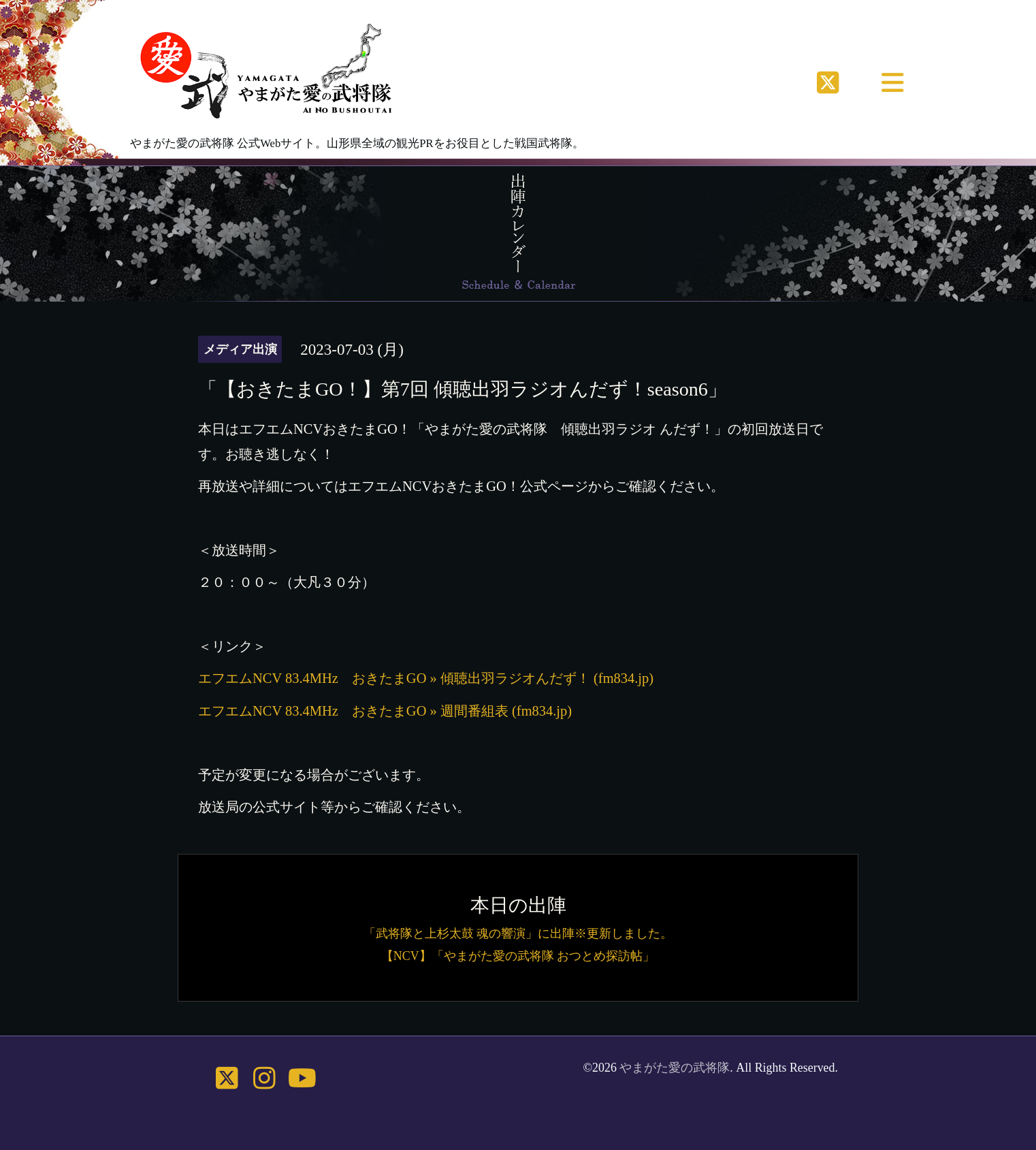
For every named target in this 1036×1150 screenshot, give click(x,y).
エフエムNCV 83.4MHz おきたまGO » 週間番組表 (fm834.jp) (385, 710)
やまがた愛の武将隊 (674, 1067)
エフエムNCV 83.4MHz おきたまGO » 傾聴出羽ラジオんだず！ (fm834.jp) (425, 678)
